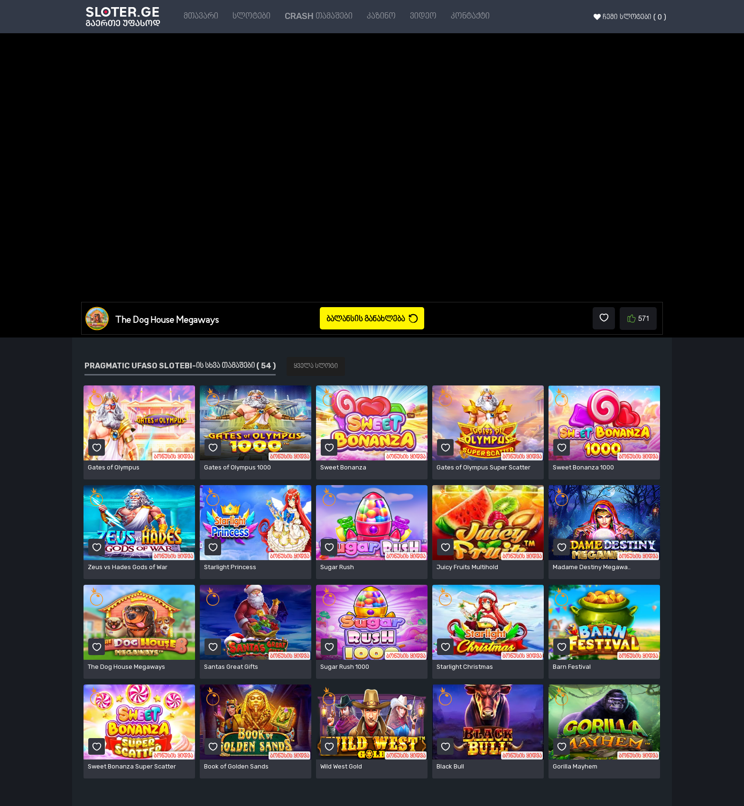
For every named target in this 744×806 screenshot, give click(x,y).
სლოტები (251, 16)
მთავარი (201, 16)
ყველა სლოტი (316, 366)
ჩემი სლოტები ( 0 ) (630, 17)
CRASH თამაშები (319, 16)
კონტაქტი (470, 16)
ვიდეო (423, 16)
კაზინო (381, 16)
